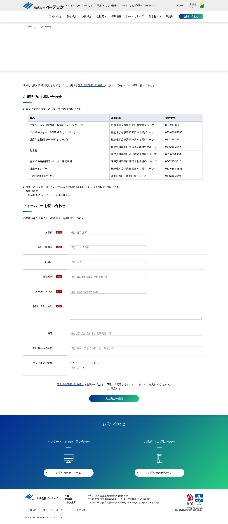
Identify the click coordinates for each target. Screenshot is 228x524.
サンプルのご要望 (43, 363)
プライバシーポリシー (54, 510)
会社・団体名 (45, 247)
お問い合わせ (191, 16)
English (180, 5)
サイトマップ (78, 510)
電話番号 (48, 276)
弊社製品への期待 (43, 348)
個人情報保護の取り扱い (91, 85)
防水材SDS (155, 16)
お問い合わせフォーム (68, 472)
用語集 (169, 16)
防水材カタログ (135, 16)
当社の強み (55, 16)
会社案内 (101, 16)
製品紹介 (72, 16)
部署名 (49, 262)
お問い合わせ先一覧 (159, 472)
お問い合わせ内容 (43, 306)
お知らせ (31, 510)
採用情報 (116, 16)
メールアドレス (44, 291)
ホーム (30, 27)
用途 (50, 333)
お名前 (49, 232)
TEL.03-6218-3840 (60, 195)
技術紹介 (87, 16)
